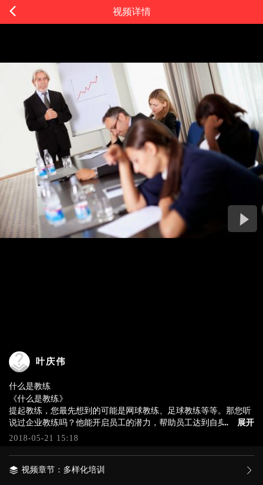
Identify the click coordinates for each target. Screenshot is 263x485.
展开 (245, 422)
